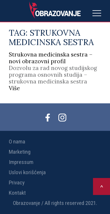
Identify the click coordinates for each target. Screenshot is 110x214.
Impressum (21, 162)
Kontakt (17, 192)
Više (14, 88)
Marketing (20, 151)
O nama (17, 141)
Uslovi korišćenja (27, 172)
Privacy (17, 182)
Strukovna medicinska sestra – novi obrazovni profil (50, 58)
